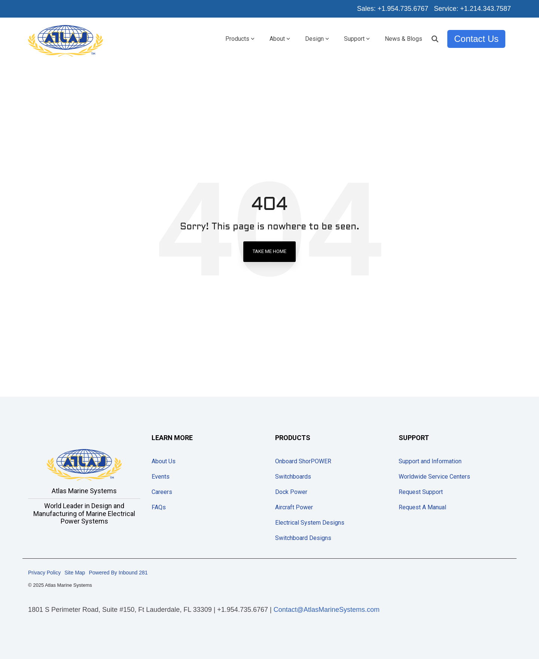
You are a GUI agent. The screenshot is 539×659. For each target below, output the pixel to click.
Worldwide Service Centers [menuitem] (434, 476)
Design (317, 38)
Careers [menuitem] (162, 491)
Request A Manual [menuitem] (422, 507)
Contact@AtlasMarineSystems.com (327, 609)
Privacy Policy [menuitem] (44, 573)
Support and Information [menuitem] (430, 461)
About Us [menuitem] (164, 461)
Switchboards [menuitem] (293, 476)
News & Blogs (403, 38)
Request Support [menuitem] (421, 491)
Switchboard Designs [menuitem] (303, 537)
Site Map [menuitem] (74, 573)
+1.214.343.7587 (485, 8)
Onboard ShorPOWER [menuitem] (303, 461)
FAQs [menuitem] (159, 507)
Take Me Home (269, 251)
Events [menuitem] (161, 476)
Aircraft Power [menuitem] (294, 507)
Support (357, 38)
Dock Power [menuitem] (291, 491)
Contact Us (476, 39)
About (280, 38)
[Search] (435, 39)
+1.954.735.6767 (403, 8)
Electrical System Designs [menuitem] (309, 522)
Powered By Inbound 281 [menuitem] (118, 573)
